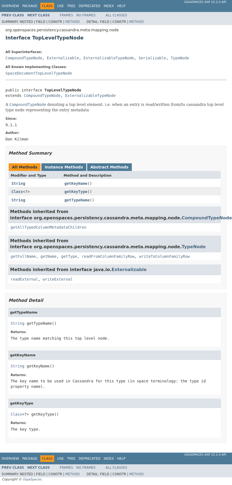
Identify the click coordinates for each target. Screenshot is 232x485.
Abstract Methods (109, 167)
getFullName (23, 256)
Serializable (152, 58)
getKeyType (76, 191)
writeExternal (58, 279)
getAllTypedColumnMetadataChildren (48, 227)
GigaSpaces (32, 479)
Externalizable (63, 58)
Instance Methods (64, 167)
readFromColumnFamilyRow (108, 256)
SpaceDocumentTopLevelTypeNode (38, 73)
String (18, 183)
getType (69, 256)
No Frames (86, 15)
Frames (66, 15)
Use (60, 6)
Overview (10, 6)
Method (72, 22)
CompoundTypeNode (23, 58)
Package (29, 6)
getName (49, 256)
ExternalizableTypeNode (109, 58)
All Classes (116, 15)
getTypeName (77, 200)
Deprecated (89, 6)
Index (109, 6)
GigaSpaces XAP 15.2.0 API (205, 2)
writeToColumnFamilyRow (164, 256)
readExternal (24, 279)
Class (17, 191)
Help (121, 6)
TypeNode (180, 58)
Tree (71, 6)
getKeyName (76, 183)
